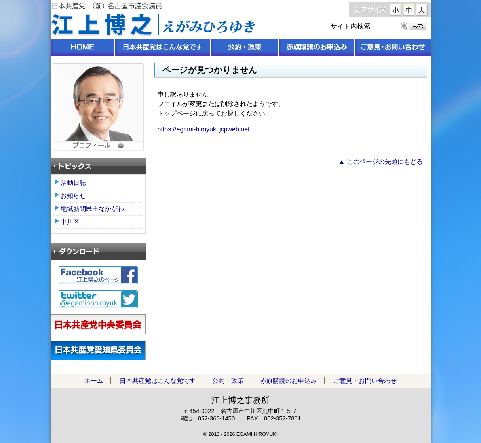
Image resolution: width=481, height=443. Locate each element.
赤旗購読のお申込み (317, 47)
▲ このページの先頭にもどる (380, 161)
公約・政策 (245, 47)
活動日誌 (73, 182)
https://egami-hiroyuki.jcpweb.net (204, 129)
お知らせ (73, 195)
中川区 (70, 221)
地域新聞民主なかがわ (92, 208)
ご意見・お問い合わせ (393, 47)
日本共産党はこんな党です (163, 47)
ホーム (83, 47)
